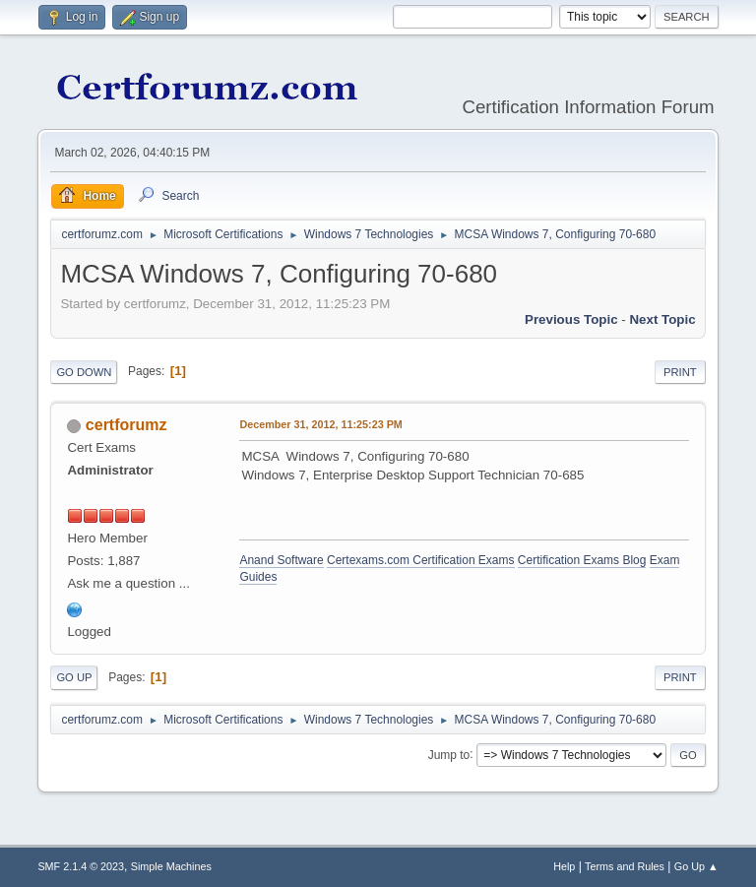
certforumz (126, 424)
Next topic (662, 319)
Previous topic (571, 319)
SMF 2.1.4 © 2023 (80, 866)
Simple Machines (171, 866)
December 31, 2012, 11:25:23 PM (320, 424)
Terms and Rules (624, 866)
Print (680, 372)
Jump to (449, 754)
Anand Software (281, 560)
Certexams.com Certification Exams (420, 560)
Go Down (83, 372)
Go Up (74, 677)
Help (564, 866)
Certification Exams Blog (582, 560)
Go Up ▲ (696, 866)
